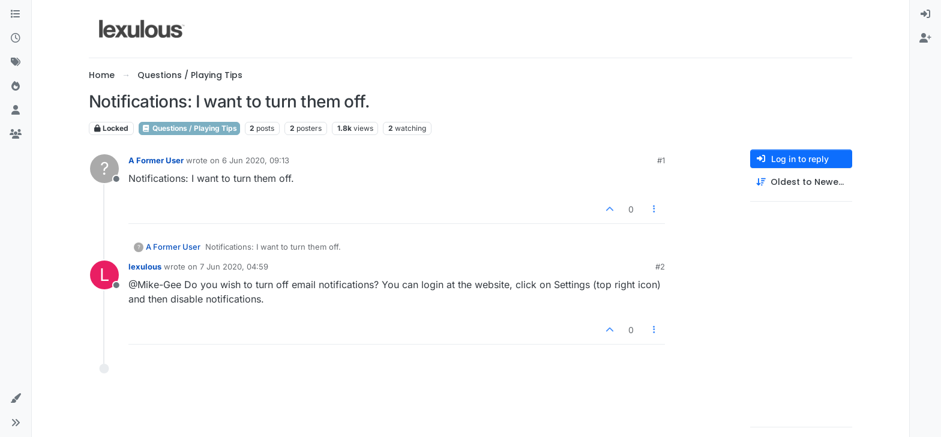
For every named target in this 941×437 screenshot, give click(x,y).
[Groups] (15, 134)
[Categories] (15, 14)
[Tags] (15, 62)
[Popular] (15, 86)
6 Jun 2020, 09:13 (255, 160)
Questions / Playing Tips (189, 128)
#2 (660, 266)
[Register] (925, 38)
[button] (15, 398)
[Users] (15, 110)
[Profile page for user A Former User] (104, 168)
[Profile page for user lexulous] (104, 275)
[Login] (925, 14)
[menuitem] (925, 14)
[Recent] (15, 38)
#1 (661, 160)
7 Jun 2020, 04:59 (234, 266)
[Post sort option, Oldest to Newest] (801, 182)
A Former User (156, 160)
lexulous (144, 266)
